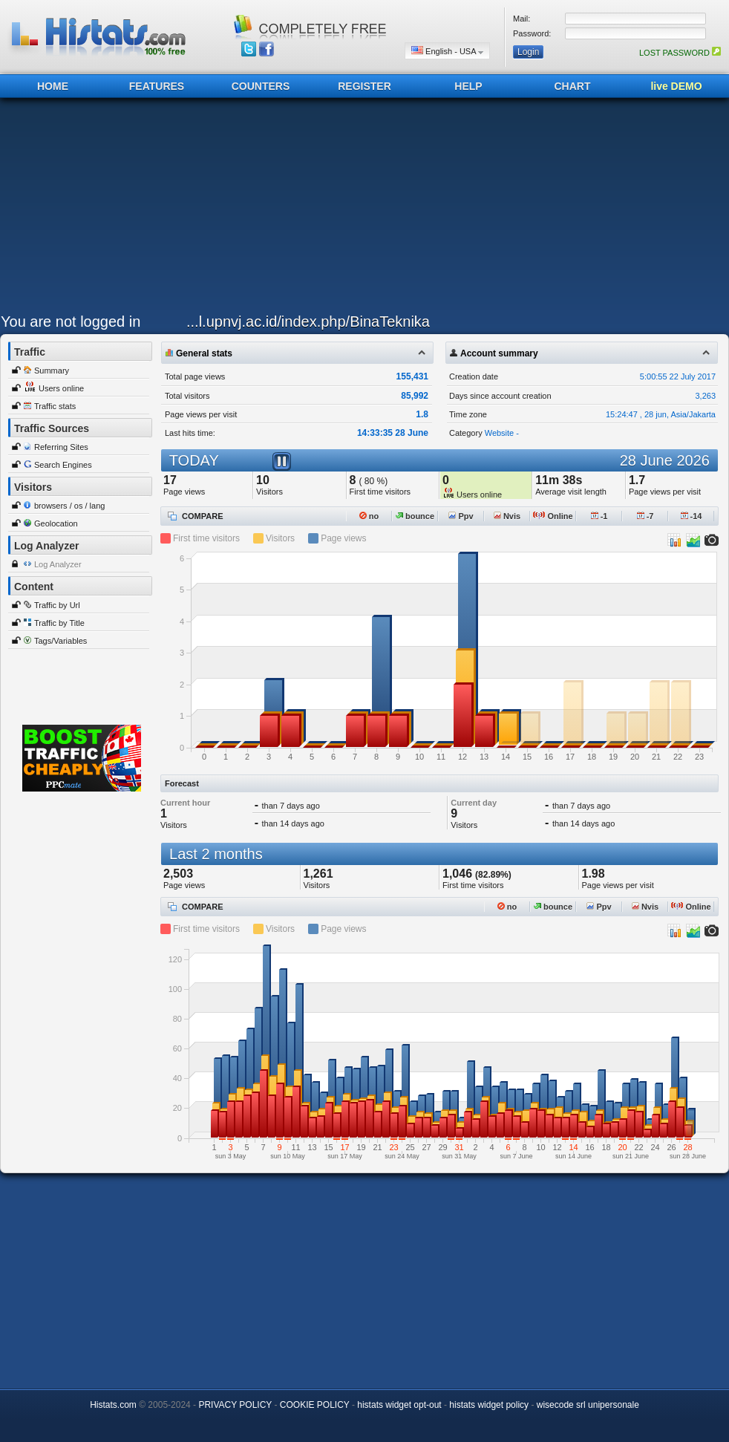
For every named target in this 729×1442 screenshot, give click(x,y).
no (369, 516)
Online (552, 516)
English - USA (447, 51)
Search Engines (63, 464)
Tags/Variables (60, 640)
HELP (468, 86)
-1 (599, 516)
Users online (61, 388)
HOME (52, 86)
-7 (645, 516)
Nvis (507, 516)
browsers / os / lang (69, 505)
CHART (573, 86)
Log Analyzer (58, 564)
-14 (691, 516)
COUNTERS (261, 86)
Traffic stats (55, 406)
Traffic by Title (59, 623)
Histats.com (113, 1405)
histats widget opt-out (399, 1405)
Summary (51, 370)
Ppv (460, 516)
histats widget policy (489, 1405)
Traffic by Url (57, 605)
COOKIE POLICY (315, 1405)
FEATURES (156, 86)
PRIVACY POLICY (235, 1405)
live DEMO (676, 86)
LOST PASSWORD (680, 52)
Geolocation (56, 523)
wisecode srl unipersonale (588, 1405)
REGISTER (364, 86)
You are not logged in (70, 321)
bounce (415, 516)
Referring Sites (61, 447)
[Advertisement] (344, 209)
